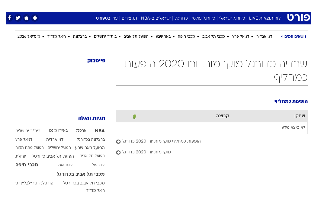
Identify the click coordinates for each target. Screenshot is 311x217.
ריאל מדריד (51, 37)
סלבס (197, 6)
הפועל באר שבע (84, 148)
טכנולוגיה (109, 6)
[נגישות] (8, 5)
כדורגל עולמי (198, 18)
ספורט (233, 6)
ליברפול (92, 165)
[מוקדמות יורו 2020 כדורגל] (206, 152)
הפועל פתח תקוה (24, 148)
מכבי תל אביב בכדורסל (78, 183)
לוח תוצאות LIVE (259, 18)
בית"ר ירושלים (99, 37)
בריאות (149, 6)
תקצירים (123, 18)
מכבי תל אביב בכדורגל (75, 174)
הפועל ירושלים (53, 148)
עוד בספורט (101, 18)
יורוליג (15, 157)
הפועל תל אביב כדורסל (47, 157)
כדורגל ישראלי (226, 18)
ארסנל (75, 131)
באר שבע (157, 37)
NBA (94, 131)
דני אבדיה (258, 37)
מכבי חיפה (180, 37)
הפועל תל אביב (130, 37)
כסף (181, 6)
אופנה (89, 6)
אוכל (166, 6)
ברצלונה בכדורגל (85, 140)
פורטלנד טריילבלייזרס (29, 183)
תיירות (130, 6)
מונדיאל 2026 (23, 37)
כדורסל (175, 18)
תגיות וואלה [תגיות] (86, 118)
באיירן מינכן (52, 131)
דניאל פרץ (234, 37)
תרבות (214, 6)
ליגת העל (59, 165)
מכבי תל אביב (208, 37)
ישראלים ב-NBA (150, 18)
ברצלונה (74, 37)
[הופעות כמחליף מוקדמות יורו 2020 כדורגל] (206, 142)
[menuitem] (248, 6)
